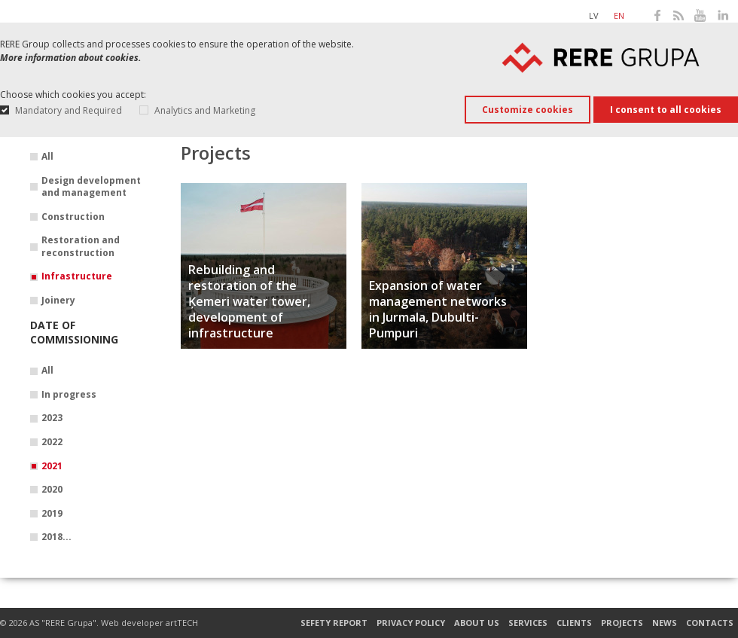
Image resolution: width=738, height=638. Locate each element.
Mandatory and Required (68, 110)
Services (527, 623)
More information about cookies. (70, 57)
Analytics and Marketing (204, 110)
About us (476, 623)
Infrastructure (76, 276)
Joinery (58, 301)
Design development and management (91, 187)
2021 (52, 466)
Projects (622, 623)
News (664, 623)
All (47, 157)
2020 (52, 490)
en (619, 15)
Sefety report (333, 623)
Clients (574, 623)
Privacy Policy (411, 623)
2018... (56, 537)
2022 (52, 442)
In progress (68, 395)
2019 (52, 514)
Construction (73, 217)
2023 (52, 418)
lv (594, 15)
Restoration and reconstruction (80, 246)
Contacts (709, 623)
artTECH (182, 622)
